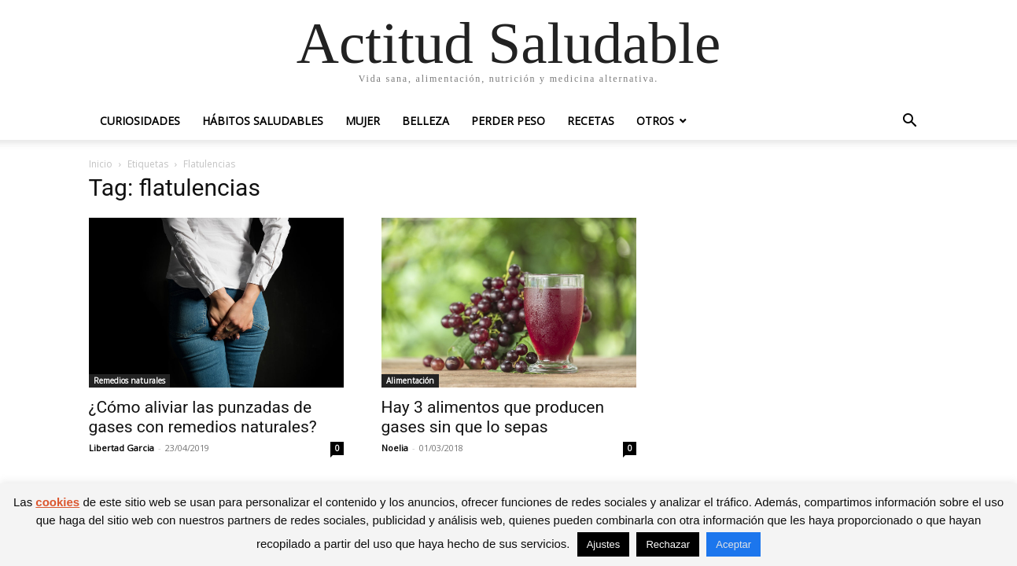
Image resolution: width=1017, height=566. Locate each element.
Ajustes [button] (604, 544)
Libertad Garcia (121, 448)
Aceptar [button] (733, 544)
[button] (910, 122)
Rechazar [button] (668, 544)
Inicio (100, 164)
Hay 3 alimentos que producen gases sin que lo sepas (493, 417)
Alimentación (410, 380)
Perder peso (508, 120)
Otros (655, 120)
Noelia (394, 448)
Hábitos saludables (262, 120)
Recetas (590, 120)
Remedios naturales (129, 380)
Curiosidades (140, 120)
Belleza (425, 120)
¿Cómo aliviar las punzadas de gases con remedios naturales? (203, 417)
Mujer (362, 120)
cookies (57, 502)
